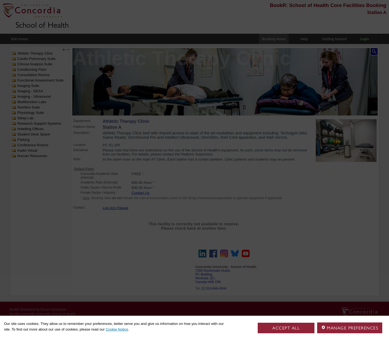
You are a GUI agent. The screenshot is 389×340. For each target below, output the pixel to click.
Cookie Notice (117, 329)
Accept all (286, 328)
